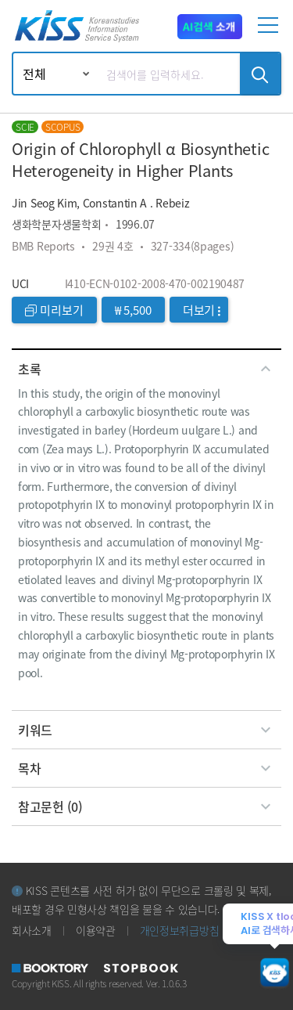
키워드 (146, 729)
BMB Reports (43, 246)
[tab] (146, 368)
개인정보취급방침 (180, 930)
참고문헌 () (146, 806)
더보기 (202, 309)
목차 (146, 768)
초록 (146, 368)
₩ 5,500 (133, 309)
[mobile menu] (270, 31)
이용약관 (96, 930)
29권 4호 (112, 246)
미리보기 (54, 309)
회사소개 (32, 930)
